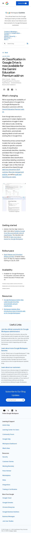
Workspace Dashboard (9, 444)
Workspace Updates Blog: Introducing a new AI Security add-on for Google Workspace (15, 311)
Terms (15, 531)
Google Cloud (6, 498)
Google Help (6, 439)
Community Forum (8, 434)
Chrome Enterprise (8, 507)
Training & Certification (9, 489)
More (6, 39)
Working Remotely (8, 466)
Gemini (7, 35)
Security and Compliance (8, 84)
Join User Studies (7, 521)
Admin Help (6, 425)
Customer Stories (8, 461)
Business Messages (8, 516)
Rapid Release (6, 83)
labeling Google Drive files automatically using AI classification (14, 233)
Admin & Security (10, 36)
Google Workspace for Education (11, 81)
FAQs (4, 480)
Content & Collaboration (12, 33)
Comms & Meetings (11, 32)
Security (5, 457)
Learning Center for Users (10, 430)
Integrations (6, 485)
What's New (6, 448)
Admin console (6, 79)
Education (8, 38)
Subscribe (22, 3)
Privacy (11, 531)
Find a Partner (6, 471)
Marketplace (6, 475)
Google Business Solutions (10, 512)
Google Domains (7, 502)
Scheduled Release (16, 83)
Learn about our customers (10, 367)
